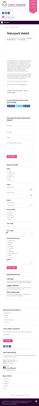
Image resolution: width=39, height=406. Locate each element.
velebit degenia (11, 92)
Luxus (9, 249)
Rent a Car (11, 175)
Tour (10, 178)
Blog (33, 7)
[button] (31, 262)
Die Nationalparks (11, 39)
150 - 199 (10, 217)
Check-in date (10, 187)
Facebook (11, 106)
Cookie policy (9, 402)
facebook (3, 13)
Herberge (10, 242)
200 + (10, 219)
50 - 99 (10, 213)
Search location (10, 202)
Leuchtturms (11, 246)
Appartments (7, 313)
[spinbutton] (19, 262)
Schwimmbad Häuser (13, 253)
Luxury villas (11, 248)
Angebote (6, 383)
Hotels (9, 244)
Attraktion (29, 38)
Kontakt (33, 1)
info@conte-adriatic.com (11, 360)
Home (6, 27)
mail (8, 13)
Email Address (6, 334)
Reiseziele (6, 379)
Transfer (6, 386)
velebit (25, 90)
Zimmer (10, 255)
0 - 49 (10, 211)
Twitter (19, 106)
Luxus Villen (11, 251)
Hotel (10, 171)
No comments (22, 39)
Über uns (33, 4)
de (33, 10)
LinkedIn (27, 106)
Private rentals (12, 173)
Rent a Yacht (11, 176)
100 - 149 (10, 215)
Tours (5, 388)
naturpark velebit (18, 90)
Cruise (10, 180)
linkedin (6, 13)
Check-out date (10, 192)
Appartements (11, 240)
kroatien (9, 90)
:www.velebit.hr (22, 84)
